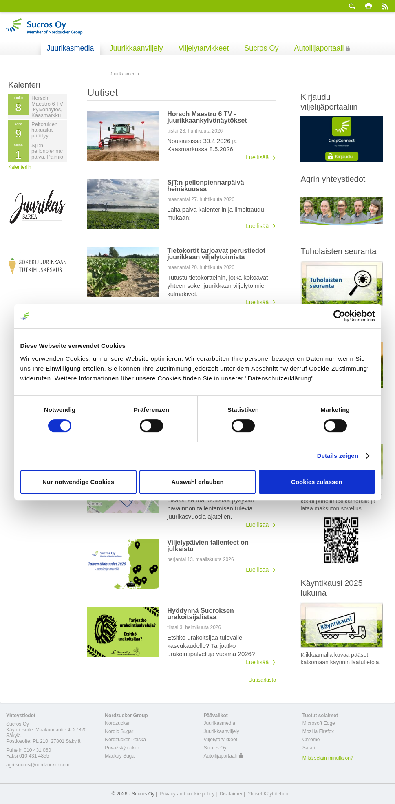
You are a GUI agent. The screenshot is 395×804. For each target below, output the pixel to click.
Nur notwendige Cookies (78, 481)
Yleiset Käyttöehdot (268, 794)
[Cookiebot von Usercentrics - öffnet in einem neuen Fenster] (339, 316)
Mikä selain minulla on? (327, 758)
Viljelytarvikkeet (204, 48)
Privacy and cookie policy (186, 794)
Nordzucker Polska (125, 739)
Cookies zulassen (316, 481)
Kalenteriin (19, 167)
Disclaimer (231, 794)
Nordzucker (117, 723)
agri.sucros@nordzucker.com (38, 765)
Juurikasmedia (70, 48)
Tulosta (368, 6)
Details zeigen (337, 455)
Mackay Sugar (120, 756)
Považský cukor (122, 748)
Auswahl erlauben (197, 481)
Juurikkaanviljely (136, 48)
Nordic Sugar (119, 731)
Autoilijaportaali (319, 48)
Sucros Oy (261, 48)
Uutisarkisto (262, 680)
